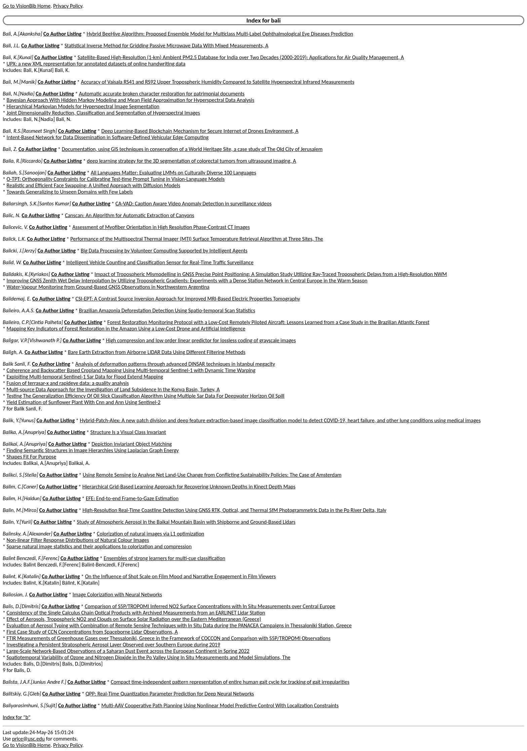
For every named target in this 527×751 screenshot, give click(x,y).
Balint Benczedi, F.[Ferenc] (31, 558)
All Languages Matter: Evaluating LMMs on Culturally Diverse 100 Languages (173, 172)
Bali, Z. (10, 149)
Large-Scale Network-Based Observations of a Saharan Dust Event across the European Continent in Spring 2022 (128, 651)
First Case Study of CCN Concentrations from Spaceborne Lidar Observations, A (92, 632)
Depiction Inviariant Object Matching (132, 444)
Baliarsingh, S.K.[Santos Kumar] (37, 203)
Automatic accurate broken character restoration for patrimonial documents (162, 93)
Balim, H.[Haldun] (22, 498)
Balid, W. (12, 262)
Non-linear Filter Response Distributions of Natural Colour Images (78, 540)
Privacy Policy (67, 6)
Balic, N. (12, 215)
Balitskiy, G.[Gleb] (22, 693)
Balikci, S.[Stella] (20, 475)
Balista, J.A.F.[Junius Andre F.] (34, 682)
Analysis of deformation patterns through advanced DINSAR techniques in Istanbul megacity (175, 364)
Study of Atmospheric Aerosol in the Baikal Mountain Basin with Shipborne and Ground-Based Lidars (186, 522)
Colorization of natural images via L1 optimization (150, 533)
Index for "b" (17, 717)
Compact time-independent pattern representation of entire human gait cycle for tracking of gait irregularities (230, 682)
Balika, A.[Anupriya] (24, 432)
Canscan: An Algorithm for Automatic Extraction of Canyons (129, 215)
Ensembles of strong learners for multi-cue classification (165, 558)
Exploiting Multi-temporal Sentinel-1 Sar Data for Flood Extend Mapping (85, 376)
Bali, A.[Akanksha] (22, 34)
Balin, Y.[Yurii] (17, 522)
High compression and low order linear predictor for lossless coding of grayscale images (201, 340)
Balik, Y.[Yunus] (19, 420)
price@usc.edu (28, 739)
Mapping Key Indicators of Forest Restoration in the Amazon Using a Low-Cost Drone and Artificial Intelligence (126, 328)
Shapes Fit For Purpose (31, 456)
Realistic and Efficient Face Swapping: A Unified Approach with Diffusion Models (93, 185)
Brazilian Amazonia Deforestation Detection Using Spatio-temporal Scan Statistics (167, 310)
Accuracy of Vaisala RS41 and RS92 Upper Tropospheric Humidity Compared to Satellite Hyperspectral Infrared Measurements (217, 82)
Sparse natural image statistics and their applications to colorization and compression (99, 546)
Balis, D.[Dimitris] (21, 606)
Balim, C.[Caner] (20, 486)
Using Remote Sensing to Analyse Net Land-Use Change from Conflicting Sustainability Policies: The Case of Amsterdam (212, 475)
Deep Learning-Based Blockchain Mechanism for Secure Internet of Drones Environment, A (200, 131)
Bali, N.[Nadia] (19, 93)
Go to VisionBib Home (26, 6)
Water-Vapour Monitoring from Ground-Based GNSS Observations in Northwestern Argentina (108, 287)
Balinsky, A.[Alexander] (27, 533)
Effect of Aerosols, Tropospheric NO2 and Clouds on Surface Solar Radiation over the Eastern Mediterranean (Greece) (134, 619)
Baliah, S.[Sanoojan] (24, 172)
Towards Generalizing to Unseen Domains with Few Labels (70, 192)
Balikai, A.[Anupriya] (25, 444)
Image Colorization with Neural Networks (117, 594)
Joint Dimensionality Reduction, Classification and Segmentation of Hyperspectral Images (103, 113)
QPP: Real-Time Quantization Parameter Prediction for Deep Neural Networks (170, 693)
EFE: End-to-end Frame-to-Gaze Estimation (132, 498)
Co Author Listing (62, 34)
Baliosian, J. (15, 594)
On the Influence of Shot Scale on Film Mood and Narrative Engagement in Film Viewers (180, 576)
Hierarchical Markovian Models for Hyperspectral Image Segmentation (83, 106)
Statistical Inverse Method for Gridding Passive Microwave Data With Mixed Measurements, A (166, 45)
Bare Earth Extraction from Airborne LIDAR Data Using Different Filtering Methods (156, 352)
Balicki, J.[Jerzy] (19, 250)
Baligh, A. (13, 352)
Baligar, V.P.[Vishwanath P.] (32, 340)
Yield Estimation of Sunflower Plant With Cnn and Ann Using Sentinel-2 (84, 402)
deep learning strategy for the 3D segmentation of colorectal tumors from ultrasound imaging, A (191, 161)
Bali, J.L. (11, 45)
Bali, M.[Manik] (20, 82)
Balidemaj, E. (17, 298)
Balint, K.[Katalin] (22, 576)
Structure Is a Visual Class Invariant (128, 432)
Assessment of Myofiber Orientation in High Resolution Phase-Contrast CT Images (161, 227)
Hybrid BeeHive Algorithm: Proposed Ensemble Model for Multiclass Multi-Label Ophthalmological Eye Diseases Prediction (220, 34)
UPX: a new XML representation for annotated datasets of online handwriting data (96, 64)
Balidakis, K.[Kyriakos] (26, 274)
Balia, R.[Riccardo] (22, 161)
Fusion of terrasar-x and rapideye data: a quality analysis (68, 383)
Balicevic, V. (15, 227)
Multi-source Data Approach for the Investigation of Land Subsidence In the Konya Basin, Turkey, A (113, 389)
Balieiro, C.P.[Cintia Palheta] (33, 322)
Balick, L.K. (14, 239)
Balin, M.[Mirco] (20, 510)
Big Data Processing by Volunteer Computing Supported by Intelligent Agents (164, 250)
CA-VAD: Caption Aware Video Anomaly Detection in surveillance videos (193, 203)
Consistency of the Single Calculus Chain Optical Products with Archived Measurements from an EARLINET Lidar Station (136, 612)
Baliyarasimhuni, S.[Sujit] (30, 705)
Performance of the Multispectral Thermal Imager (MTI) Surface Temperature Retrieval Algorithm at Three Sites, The (196, 239)
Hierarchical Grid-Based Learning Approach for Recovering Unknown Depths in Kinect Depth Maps (188, 486)
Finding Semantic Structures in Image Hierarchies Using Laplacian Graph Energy (93, 450)
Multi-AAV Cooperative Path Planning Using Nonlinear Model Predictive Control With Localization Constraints (220, 705)
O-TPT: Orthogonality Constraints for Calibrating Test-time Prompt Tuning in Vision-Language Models (116, 179)
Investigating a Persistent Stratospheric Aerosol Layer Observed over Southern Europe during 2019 (113, 644)
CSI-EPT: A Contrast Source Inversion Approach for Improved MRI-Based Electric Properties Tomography (188, 298)
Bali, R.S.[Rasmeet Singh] (30, 131)
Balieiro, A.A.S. (19, 310)
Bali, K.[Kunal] (18, 57)
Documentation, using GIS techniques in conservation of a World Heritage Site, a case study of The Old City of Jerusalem (192, 149)
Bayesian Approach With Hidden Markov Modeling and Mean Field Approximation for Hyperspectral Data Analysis (130, 100)
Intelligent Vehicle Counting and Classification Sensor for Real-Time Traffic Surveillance (159, 262)
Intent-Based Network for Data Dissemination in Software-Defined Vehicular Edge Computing (108, 137)
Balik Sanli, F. (17, 364)
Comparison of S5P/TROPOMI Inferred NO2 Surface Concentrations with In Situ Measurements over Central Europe (210, 606)
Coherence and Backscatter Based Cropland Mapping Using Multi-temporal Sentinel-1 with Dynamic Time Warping (131, 370)
